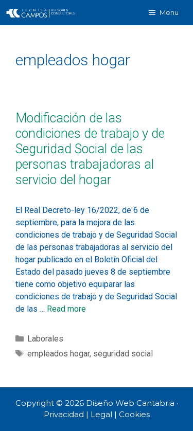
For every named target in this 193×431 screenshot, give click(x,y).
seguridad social (123, 353)
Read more (66, 309)
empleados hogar (58, 353)
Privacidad (64, 414)
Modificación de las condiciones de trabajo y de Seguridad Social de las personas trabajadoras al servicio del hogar (90, 149)
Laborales (45, 339)
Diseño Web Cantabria (131, 403)
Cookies (134, 414)
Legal (101, 414)
